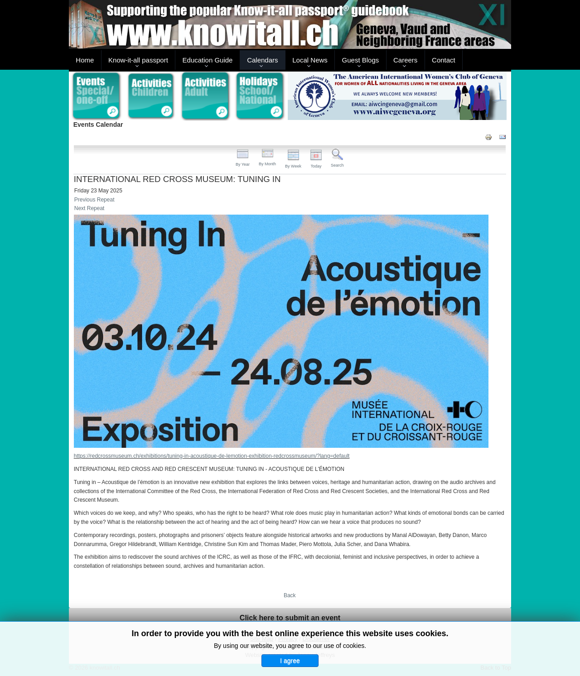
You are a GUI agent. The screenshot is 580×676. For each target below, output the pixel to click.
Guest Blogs (360, 60)
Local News (310, 60)
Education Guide (208, 60)
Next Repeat (89, 208)
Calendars (262, 60)
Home (85, 60)
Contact (443, 60)
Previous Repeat (94, 200)
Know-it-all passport (138, 60)
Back (290, 595)
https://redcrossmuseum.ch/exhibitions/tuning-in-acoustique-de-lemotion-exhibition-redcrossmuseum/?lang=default (212, 456)
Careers (405, 60)
